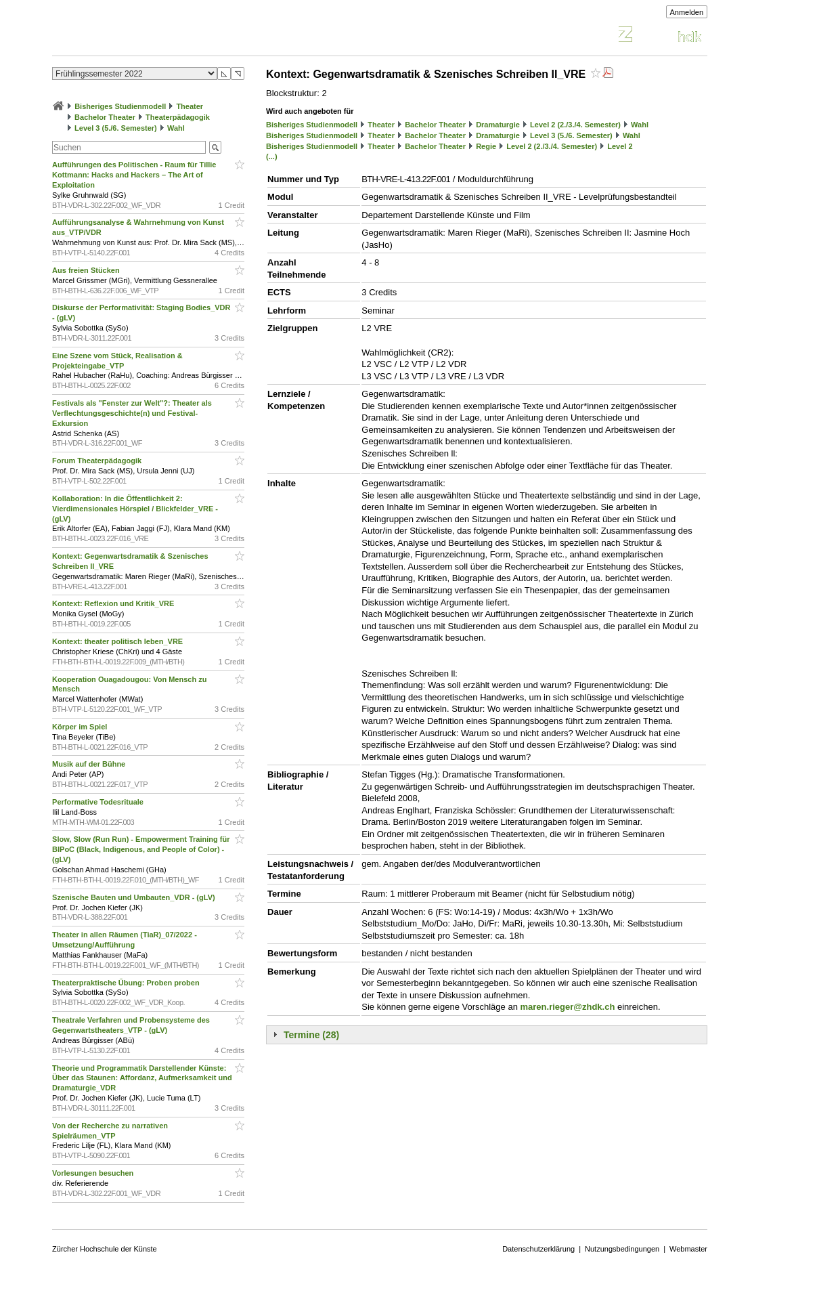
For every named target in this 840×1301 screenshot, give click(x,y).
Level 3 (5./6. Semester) (115, 128)
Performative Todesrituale (99, 802)
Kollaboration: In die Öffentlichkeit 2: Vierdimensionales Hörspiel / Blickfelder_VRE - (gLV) (135, 508)
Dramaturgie (498, 125)
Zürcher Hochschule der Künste (104, 1249)
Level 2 (619, 146)
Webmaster (688, 1249)
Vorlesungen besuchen (93, 1173)
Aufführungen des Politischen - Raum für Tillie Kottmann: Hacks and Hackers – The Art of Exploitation (134, 175)
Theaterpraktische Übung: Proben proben (127, 983)
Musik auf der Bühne (89, 764)
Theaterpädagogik (178, 117)
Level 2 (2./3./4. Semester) (575, 125)
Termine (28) (311, 1034)
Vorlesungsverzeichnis (152, 36)
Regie (486, 146)
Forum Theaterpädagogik (97, 460)
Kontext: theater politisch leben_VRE (118, 641)
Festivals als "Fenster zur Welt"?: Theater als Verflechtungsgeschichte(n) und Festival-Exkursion (132, 413)
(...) (272, 156)
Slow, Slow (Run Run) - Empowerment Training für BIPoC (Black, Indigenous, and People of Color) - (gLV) (140, 849)
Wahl (176, 128)
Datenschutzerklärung (538, 1249)
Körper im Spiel (80, 727)
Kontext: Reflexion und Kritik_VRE (114, 603)
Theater (189, 106)
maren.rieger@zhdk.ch (568, 1007)
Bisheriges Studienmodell (120, 106)
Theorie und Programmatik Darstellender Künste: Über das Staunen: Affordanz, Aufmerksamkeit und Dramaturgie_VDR (142, 1078)
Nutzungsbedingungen (622, 1249)
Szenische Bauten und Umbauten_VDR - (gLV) (134, 897)
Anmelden (687, 12)
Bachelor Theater (104, 117)
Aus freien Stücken (87, 270)
